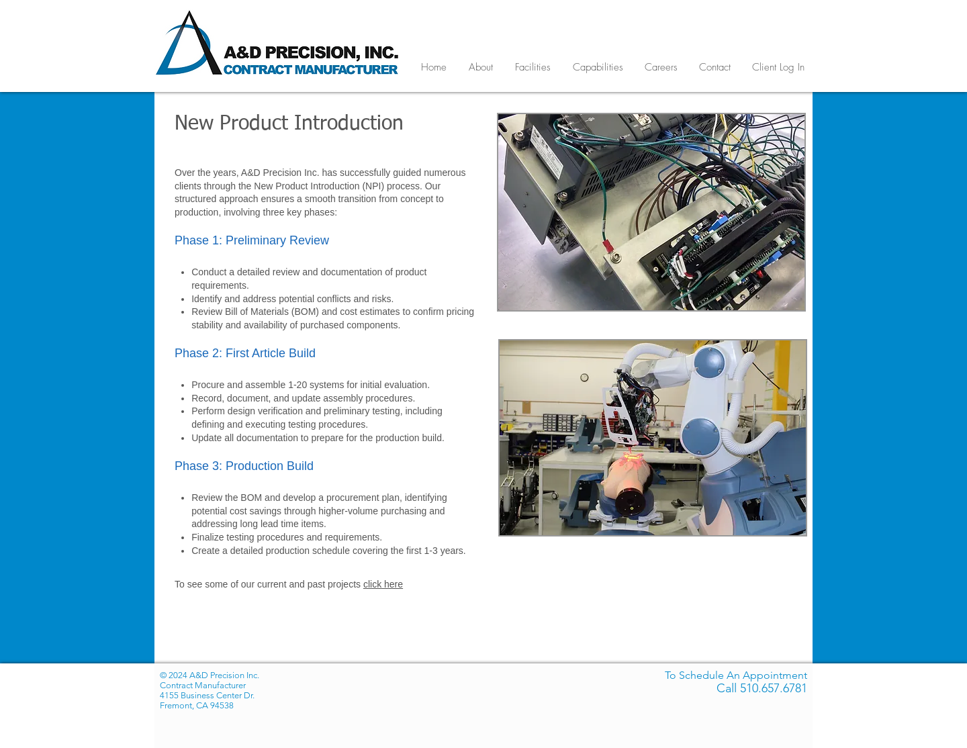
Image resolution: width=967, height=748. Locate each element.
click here (383, 584)
